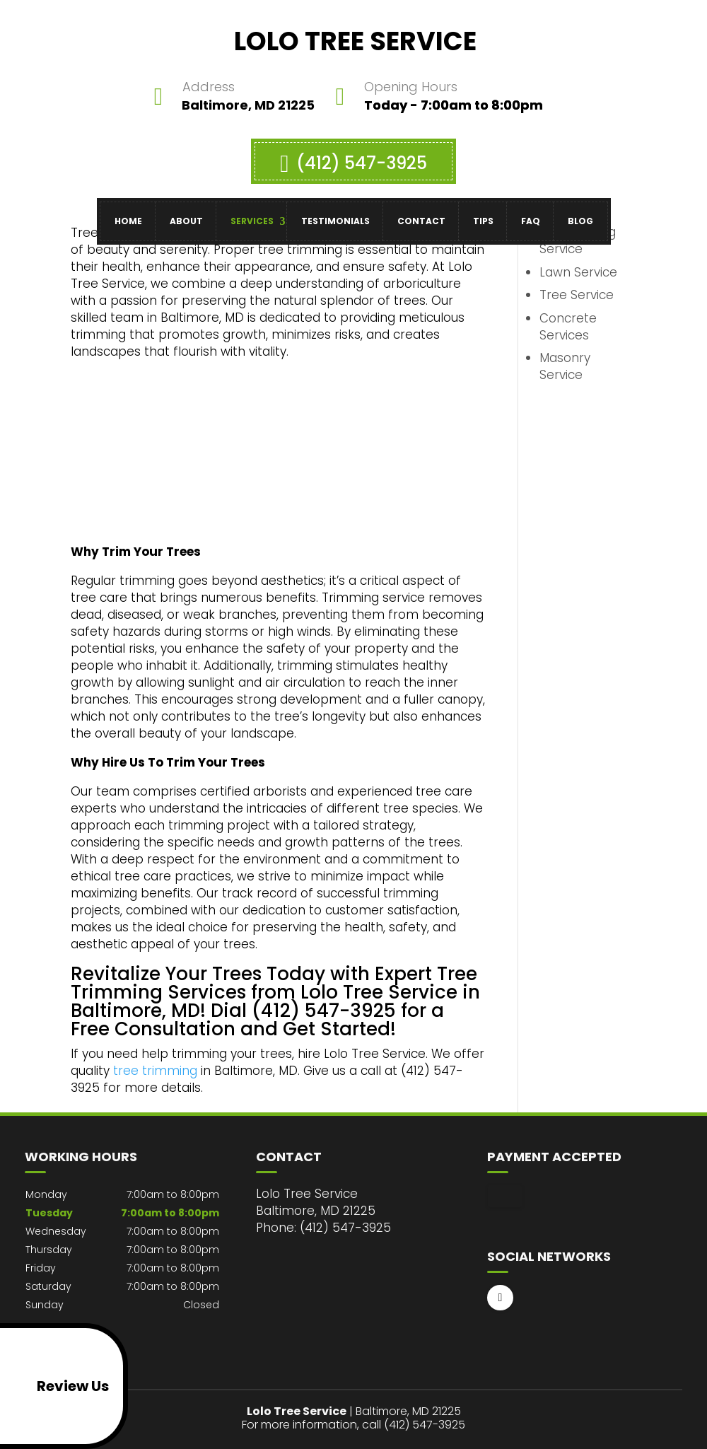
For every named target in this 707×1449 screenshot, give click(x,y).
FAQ (530, 214)
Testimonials (335, 214)
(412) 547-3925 (353, 156)
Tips (483, 214)
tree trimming (155, 1070)
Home (128, 214)
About (186, 214)
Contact (421, 214)
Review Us (57, 1386)
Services (252, 214)
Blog (580, 214)
